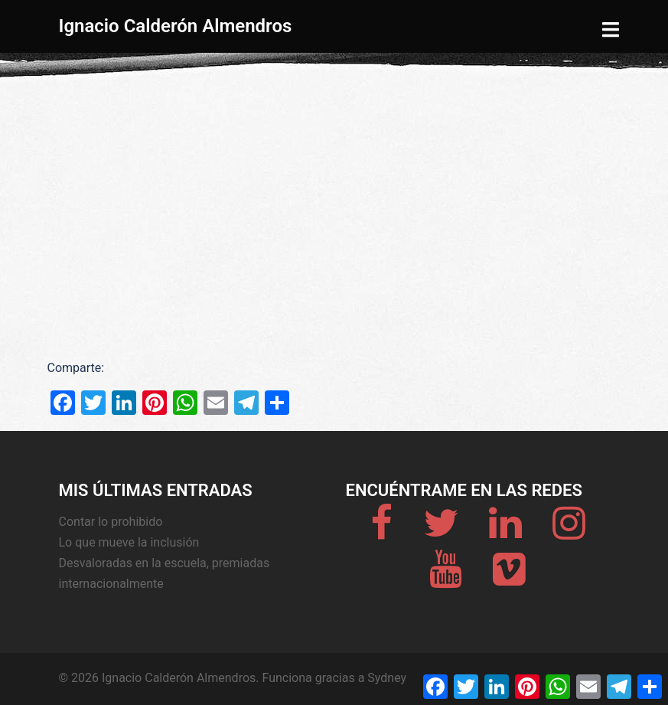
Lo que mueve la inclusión (129, 542)
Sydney (386, 678)
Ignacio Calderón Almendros (175, 26)
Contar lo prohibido (111, 521)
